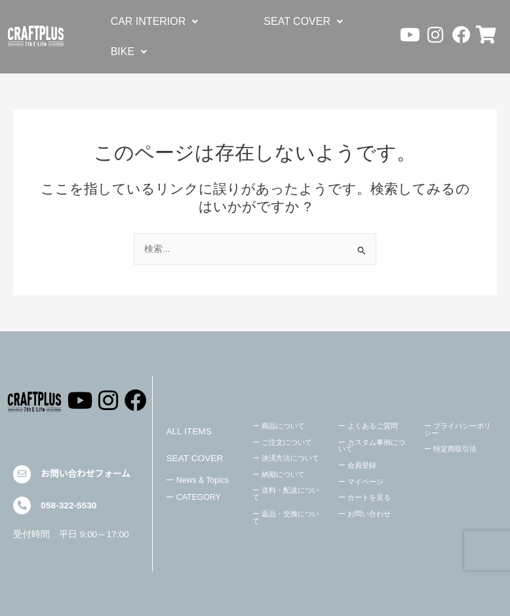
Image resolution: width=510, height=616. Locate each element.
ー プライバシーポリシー (457, 429)
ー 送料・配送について (285, 493)
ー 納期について (278, 474)
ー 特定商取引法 (450, 449)
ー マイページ (360, 481)
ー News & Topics (197, 480)
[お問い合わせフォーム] (22, 474)
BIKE (129, 51)
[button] (154, 22)
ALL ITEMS (188, 431)
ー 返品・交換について (285, 517)
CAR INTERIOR (155, 21)
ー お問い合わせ (364, 514)
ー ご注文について (282, 442)
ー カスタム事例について (371, 445)
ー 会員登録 (357, 465)
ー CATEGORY (193, 497)
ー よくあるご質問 (368, 426)
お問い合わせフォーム (85, 474)
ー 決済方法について (285, 458)
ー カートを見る (364, 497)
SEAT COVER (303, 21)
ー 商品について (278, 426)
